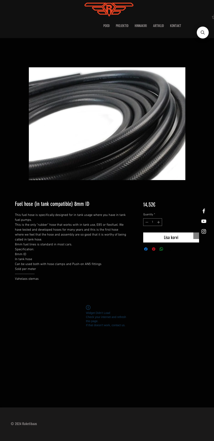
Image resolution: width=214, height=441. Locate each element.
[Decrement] (146, 222)
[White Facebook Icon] (204, 211)
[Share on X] (169, 249)
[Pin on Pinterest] (153, 249)
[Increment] (158, 222)
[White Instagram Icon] (204, 231)
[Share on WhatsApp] (161, 249)
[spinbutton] (152, 222)
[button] (203, 32)
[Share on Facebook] (145, 249)
